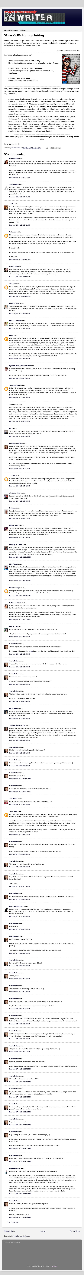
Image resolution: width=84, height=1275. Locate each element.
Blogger (54, 1266)
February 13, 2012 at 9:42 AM (19, 225)
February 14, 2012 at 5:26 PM (19, 684)
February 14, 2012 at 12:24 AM (19, 596)
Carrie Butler (14, 644)
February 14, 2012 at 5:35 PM (19, 718)
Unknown (12, 232)
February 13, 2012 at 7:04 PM (19, 469)
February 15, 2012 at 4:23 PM (19, 835)
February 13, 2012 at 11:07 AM (19, 259)
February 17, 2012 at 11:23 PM (20, 1161)
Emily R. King (14, 303)
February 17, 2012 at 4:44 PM (19, 916)
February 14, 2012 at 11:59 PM (20, 779)
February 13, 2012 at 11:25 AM (19, 277)
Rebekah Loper (15, 1168)
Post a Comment (13, 1222)
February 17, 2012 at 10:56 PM (20, 1082)
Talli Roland (13, 798)
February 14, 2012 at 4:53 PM (19, 637)
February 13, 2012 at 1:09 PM (19, 313)
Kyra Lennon (14, 158)
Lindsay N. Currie (15, 544)
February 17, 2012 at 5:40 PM (19, 953)
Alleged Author (14, 493)
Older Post (75, 1231)
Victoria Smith (14, 385)
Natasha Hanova (15, 603)
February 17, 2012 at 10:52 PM (20, 1069)
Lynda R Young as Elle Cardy (20, 366)
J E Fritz (12, 476)
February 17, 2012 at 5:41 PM (19, 966)
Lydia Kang (13, 708)
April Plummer (14, 184)
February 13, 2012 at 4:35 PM (19, 359)
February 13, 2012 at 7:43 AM (19, 197)
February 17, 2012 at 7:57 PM (19, 1009)
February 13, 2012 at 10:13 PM (20, 557)
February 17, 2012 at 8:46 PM (19, 1039)
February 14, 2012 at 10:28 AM (19, 619)
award (31, 651)
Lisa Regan (13, 564)
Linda (11, 335)
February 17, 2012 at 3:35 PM (19, 854)
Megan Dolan (14, 525)
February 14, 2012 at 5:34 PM (19, 701)
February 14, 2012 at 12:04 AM (19, 581)
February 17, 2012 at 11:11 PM (20, 1112)
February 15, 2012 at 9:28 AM (19, 804)
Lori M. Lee (13, 626)
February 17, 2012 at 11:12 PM (20, 1125)
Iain (10, 428)
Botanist (12, 508)
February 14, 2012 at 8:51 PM (19, 753)
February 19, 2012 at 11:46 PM (20, 1217)
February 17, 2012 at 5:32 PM (19, 929)
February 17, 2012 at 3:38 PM (19, 886)
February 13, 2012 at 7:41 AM (19, 177)
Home (42, 1231)
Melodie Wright (14, 588)
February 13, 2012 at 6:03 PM (19, 421)
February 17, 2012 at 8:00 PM (19, 1024)
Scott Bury (13, 811)
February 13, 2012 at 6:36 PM (19, 436)
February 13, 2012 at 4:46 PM (19, 397)
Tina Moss (13, 284)
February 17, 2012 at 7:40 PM (19, 992)
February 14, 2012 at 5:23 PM (19, 667)
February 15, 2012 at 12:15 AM (19, 791)
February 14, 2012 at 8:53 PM (19, 766)
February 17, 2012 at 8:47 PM (19, 1052)
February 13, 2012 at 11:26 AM (19, 296)
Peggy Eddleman (15, 443)
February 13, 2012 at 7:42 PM (19, 486)
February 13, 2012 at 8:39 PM (19, 501)
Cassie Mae (13, 266)
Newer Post (9, 1231)
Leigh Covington (15, 320)
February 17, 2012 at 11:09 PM (20, 1097)
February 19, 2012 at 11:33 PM (20, 1194)
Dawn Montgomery (16, 906)
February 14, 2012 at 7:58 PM (19, 740)
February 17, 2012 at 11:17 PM (20, 1148)
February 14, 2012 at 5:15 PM (19, 654)
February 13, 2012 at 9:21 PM (19, 518)
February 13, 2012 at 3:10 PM (19, 328)
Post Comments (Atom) (22, 1236)
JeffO (11, 204)
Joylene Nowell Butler (17, 725)
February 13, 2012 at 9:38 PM (19, 538)
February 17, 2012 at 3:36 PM (19, 867)
